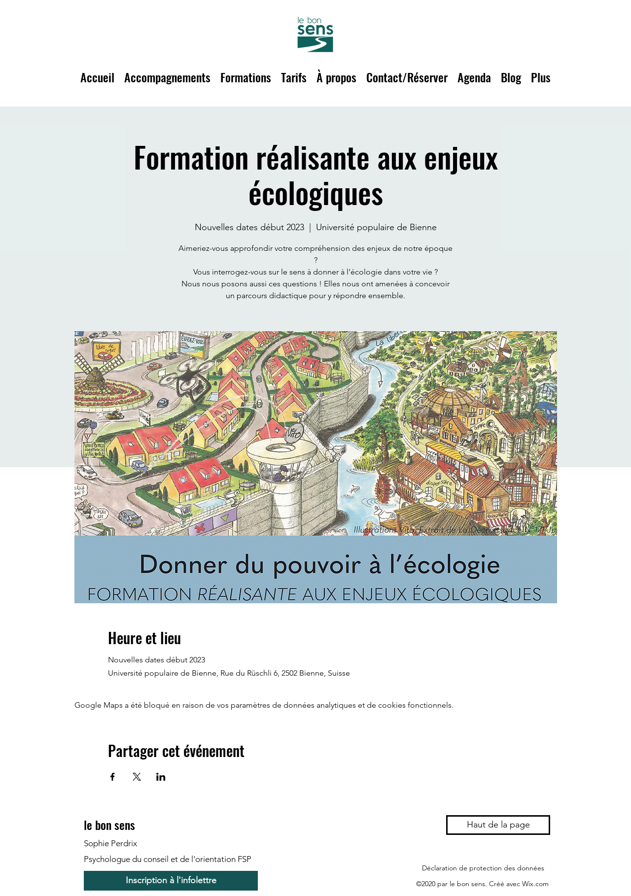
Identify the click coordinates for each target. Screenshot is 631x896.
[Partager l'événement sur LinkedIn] (161, 777)
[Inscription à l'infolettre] (171, 881)
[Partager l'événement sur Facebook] (112, 777)
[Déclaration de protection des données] (483, 868)
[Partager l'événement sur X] (136, 777)
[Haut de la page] (498, 825)
